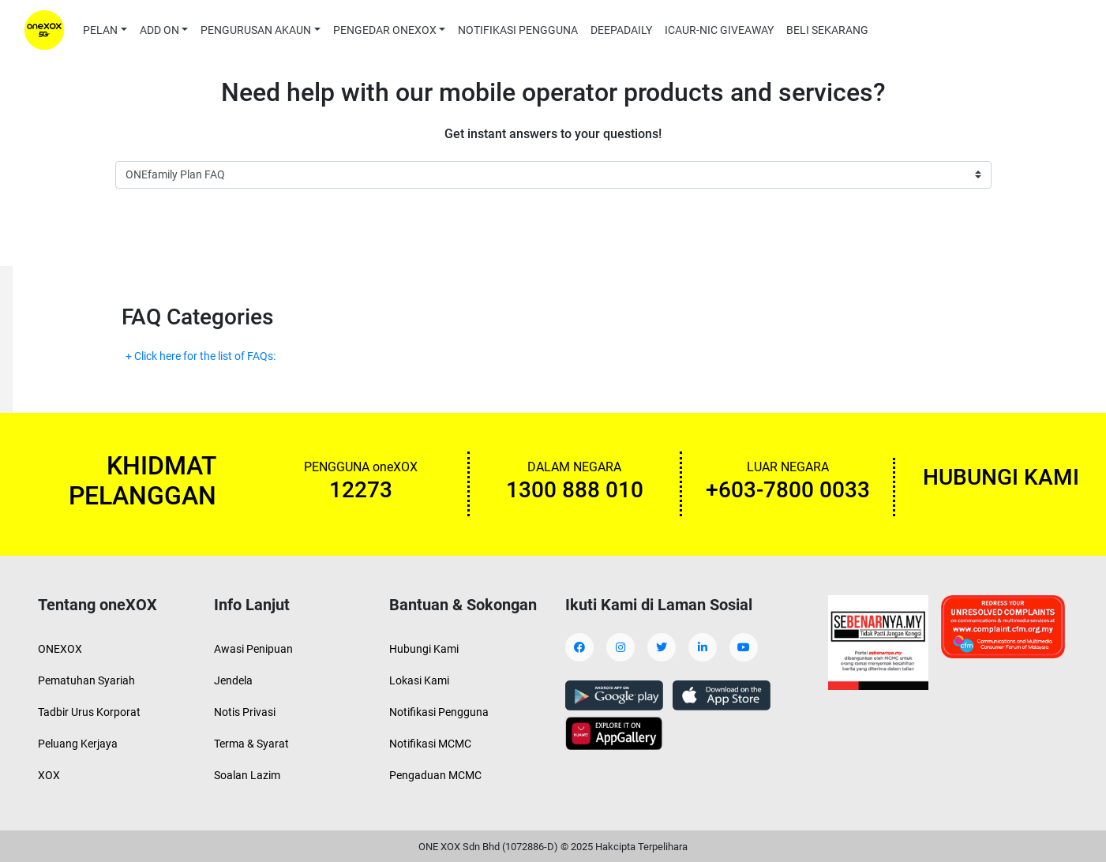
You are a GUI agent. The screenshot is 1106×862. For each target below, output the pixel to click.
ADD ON (159, 30)
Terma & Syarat (251, 743)
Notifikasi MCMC (430, 743)
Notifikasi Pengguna (439, 712)
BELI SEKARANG (827, 30)
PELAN (100, 30)
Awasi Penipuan (253, 649)
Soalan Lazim (247, 775)
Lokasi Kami (419, 680)
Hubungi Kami (424, 649)
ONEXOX (60, 649)
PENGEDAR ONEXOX (385, 30)
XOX (49, 775)
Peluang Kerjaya (78, 743)
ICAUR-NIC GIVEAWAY (719, 30)
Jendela (233, 680)
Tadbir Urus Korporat (89, 712)
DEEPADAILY (621, 30)
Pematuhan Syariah (86, 680)
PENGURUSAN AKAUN (256, 30)
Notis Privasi (245, 712)
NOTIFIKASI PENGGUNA (518, 30)
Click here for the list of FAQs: (206, 356)
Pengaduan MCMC (435, 775)
